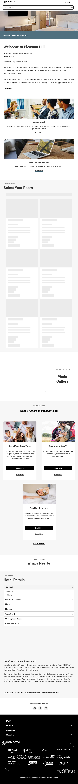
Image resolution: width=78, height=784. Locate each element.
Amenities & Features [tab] (39, 599)
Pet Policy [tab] (9, 595)
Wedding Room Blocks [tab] (13, 619)
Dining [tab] (7, 604)
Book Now (20, 468)
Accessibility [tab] (9, 591)
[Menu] (73, 2)
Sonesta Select (8, 693)
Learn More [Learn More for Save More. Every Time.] (20, 474)
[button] (38, 7)
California (28, 693)
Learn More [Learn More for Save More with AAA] (58, 474)
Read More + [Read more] (8, 88)
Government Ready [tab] (12, 624)
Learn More (39, 133)
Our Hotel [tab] (39, 587)
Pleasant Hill (36, 693)
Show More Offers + (39, 544)
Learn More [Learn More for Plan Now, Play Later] (39, 534)
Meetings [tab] (8, 609)
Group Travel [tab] (39, 614)
